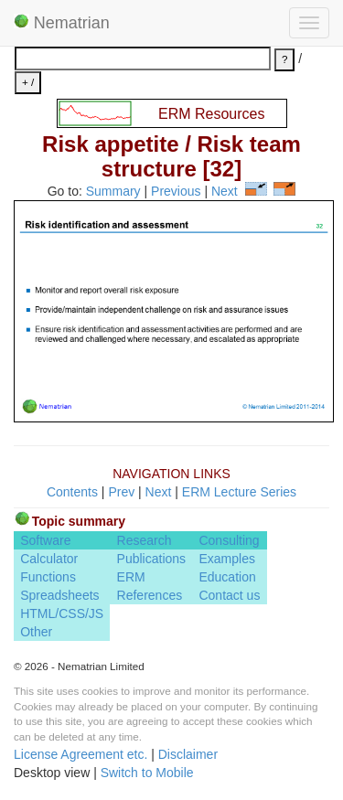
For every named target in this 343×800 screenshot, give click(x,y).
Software (45, 540)
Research (144, 540)
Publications (152, 558)
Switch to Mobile (147, 772)
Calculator (49, 558)
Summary (113, 191)
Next (224, 191)
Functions (48, 577)
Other (36, 631)
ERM (131, 577)
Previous (175, 191)
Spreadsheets (59, 595)
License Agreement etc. (80, 754)
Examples (226, 558)
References (150, 595)
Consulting (228, 540)
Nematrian (62, 23)
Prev (121, 492)
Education (226, 577)
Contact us (229, 595)
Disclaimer (188, 754)
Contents (72, 492)
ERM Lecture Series (239, 492)
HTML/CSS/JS (61, 613)
